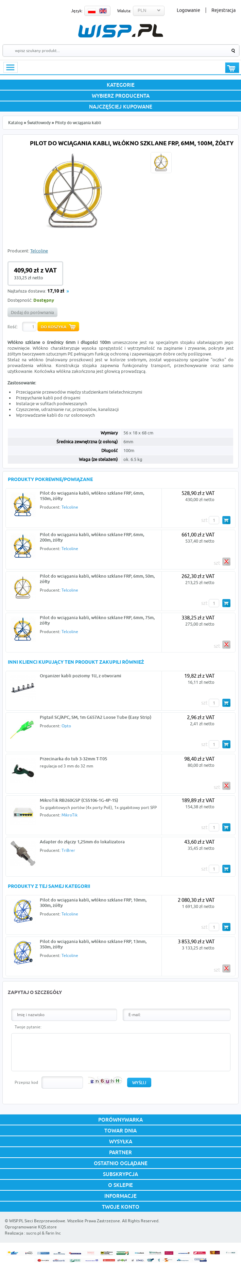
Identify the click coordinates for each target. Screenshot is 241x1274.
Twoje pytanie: (28, 1026)
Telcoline (39, 250)
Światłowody (39, 122)
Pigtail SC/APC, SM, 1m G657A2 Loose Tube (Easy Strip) (95, 717)
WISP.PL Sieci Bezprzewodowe (37, 1220)
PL (92, 11)
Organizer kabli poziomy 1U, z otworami (80, 675)
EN (103, 11)
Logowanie (188, 10)
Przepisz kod (26, 1082)
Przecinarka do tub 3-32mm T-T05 (73, 758)
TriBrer (68, 850)
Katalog (15, 122)
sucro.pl (33, 1233)
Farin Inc (53, 1233)
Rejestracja (223, 10)
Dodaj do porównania (32, 312)
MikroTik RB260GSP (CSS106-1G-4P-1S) (79, 800)
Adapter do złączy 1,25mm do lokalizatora (82, 841)
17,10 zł (55, 291)
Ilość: (12, 326)
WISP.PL (120, 31)
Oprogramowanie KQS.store (31, 1226)
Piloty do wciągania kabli (78, 122)
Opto (66, 725)
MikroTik (70, 814)
